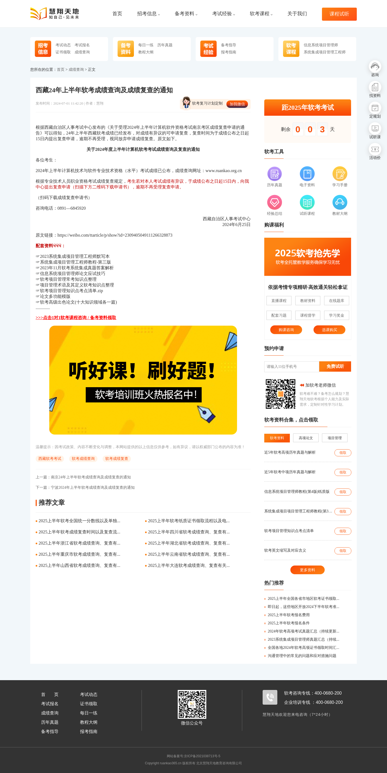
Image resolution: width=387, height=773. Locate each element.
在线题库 (336, 300)
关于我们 (297, 13)
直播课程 (279, 300)
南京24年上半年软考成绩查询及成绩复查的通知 (83, 477)
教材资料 (307, 300)
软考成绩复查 (116, 459)
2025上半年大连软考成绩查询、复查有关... (189, 565)
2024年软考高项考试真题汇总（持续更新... (301, 631)
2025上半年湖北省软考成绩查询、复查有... (189, 543)
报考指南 (228, 52)
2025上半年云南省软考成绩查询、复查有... (189, 554)
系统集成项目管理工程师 (325, 52)
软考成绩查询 (83, 459)
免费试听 (335, 366)
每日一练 (145, 45)
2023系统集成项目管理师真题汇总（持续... (301, 639)
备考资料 (186, 13)
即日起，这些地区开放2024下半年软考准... (301, 607)
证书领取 (63, 52)
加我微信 (237, 104)
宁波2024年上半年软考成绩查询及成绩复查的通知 (85, 487)
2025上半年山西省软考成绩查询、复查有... (79, 565)
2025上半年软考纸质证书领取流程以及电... (189, 520)
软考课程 (261, 13)
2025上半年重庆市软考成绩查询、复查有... (79, 554)
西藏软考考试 (49, 459)
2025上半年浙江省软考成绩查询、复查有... (79, 543)
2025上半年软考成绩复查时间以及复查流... (79, 532)
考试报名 (82, 45)
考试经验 (223, 13)
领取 (342, 453)
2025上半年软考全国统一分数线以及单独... (79, 520)
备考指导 (228, 45)
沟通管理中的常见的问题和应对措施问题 (300, 656)
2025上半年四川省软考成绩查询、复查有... (189, 532)
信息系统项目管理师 (321, 45)
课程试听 (339, 14)
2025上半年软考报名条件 (287, 623)
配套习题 (279, 315)
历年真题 (165, 45)
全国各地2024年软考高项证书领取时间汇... (301, 648)
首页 (117, 13)
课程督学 (307, 315)
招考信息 (148, 13)
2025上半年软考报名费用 (287, 615)
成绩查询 (82, 52)
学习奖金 (336, 315)
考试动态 (63, 45)
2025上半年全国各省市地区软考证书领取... (301, 599)
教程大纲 (145, 52)
